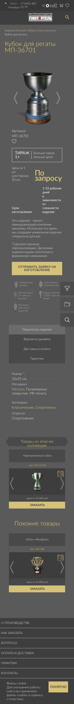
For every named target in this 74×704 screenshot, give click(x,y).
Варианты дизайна (37, 339)
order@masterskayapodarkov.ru (51, 6)
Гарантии (37, 358)
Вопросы (9, 643)
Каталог (21, 30)
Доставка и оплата (37, 349)
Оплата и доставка (17, 653)
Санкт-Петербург (14, 5)
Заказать (37, 505)
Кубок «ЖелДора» (37, 539)
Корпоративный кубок (37, 455)
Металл (18, 389)
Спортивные (46, 407)
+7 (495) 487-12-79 (28, 5)
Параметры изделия (37, 329)
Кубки (32, 30)
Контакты (9, 673)
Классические (46, 30)
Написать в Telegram (43, 5)
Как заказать (12, 633)
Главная (9, 30)
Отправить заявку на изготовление (37, 268)
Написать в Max (47, 5)
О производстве (15, 623)
